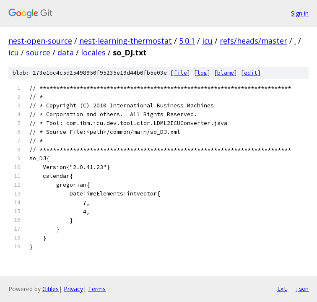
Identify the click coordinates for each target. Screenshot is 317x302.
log (202, 72)
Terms (97, 289)
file (180, 72)
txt (282, 288)
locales (93, 52)
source (38, 52)
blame (225, 72)
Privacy (73, 289)
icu (207, 41)
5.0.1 (187, 41)
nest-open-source (40, 41)
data (65, 52)
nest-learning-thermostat (125, 41)
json (302, 288)
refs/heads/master (253, 41)
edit (250, 72)
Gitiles (50, 289)
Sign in (300, 13)
